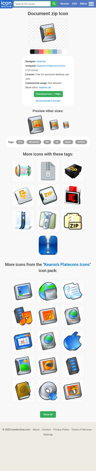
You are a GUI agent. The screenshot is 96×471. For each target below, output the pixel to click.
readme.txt (45, 87)
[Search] (53, 4)
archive (81, 142)
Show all (47, 414)
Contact (46, 429)
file (47, 142)
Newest (64, 3)
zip (56, 142)
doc (20, 142)
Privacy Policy (61, 429)
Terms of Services (81, 429)
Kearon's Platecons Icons (51, 65)
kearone (41, 61)
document (34, 142)
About (36, 429)
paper (68, 142)
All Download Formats (48, 100)
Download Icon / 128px (48, 94)
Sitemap (48, 434)
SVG (74, 3)
